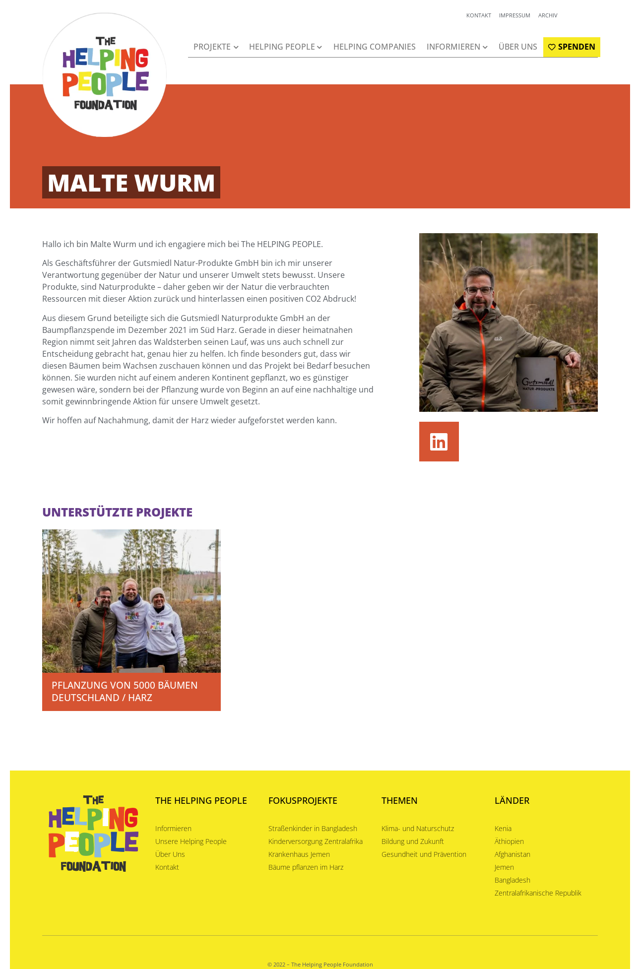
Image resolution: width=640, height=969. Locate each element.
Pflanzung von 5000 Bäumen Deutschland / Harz (125, 691)
